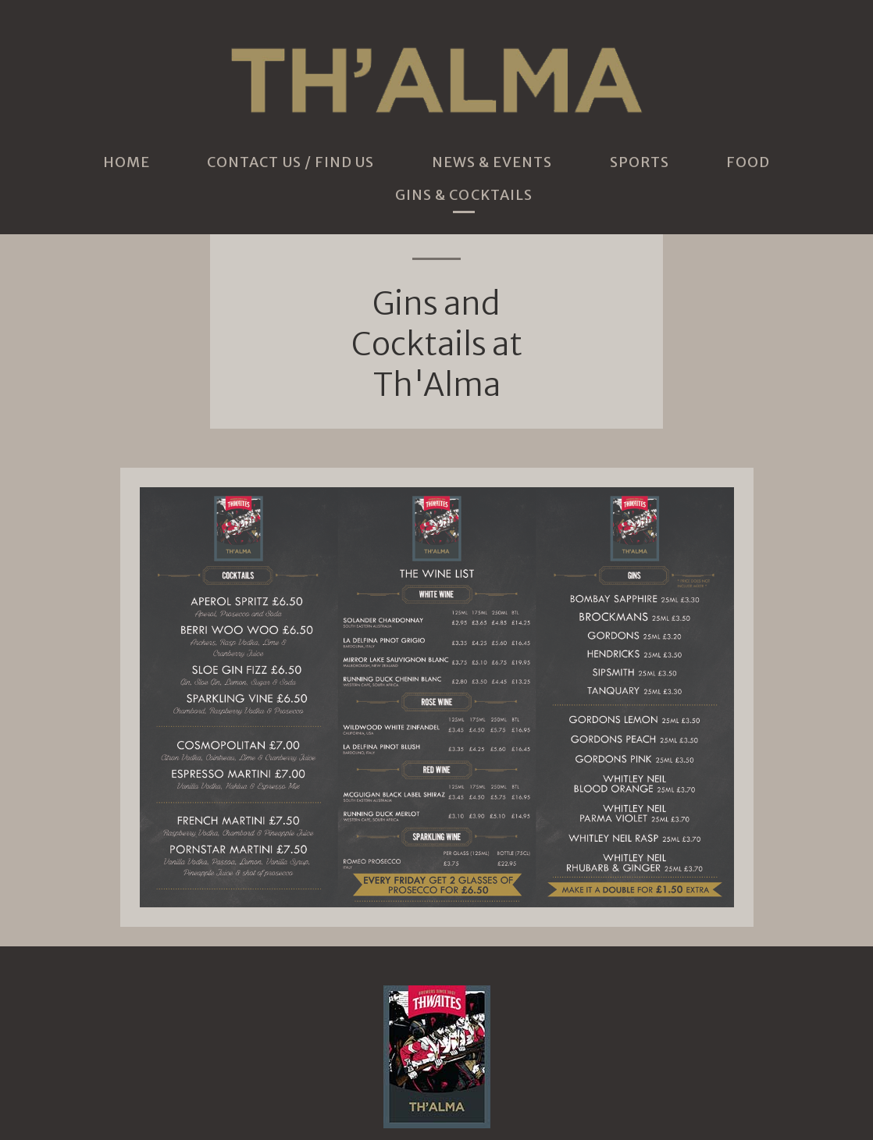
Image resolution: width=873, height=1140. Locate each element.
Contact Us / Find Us (291, 162)
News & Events (492, 162)
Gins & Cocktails (464, 195)
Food (748, 162)
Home (126, 162)
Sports (639, 162)
